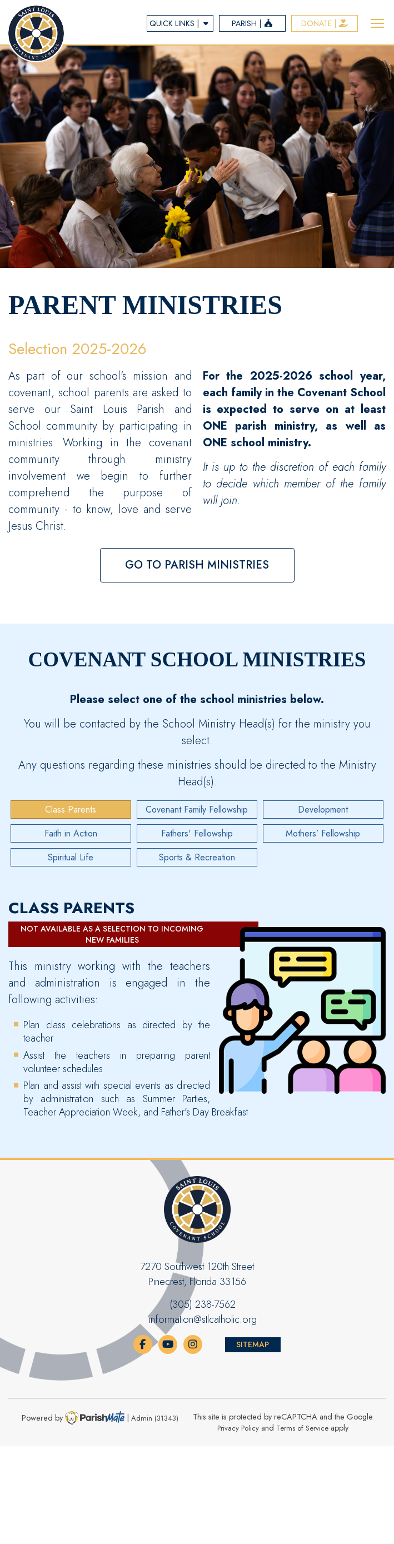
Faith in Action (70, 833)
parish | (252, 23)
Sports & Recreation (197, 857)
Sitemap (252, 1344)
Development (323, 809)
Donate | (324, 23)
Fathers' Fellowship (197, 833)
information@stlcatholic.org (203, 1319)
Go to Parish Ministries (197, 565)
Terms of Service (302, 1428)
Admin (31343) (154, 1418)
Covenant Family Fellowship (197, 809)
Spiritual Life (70, 857)
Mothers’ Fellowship (323, 833)
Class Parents (70, 809)
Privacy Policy (238, 1428)
